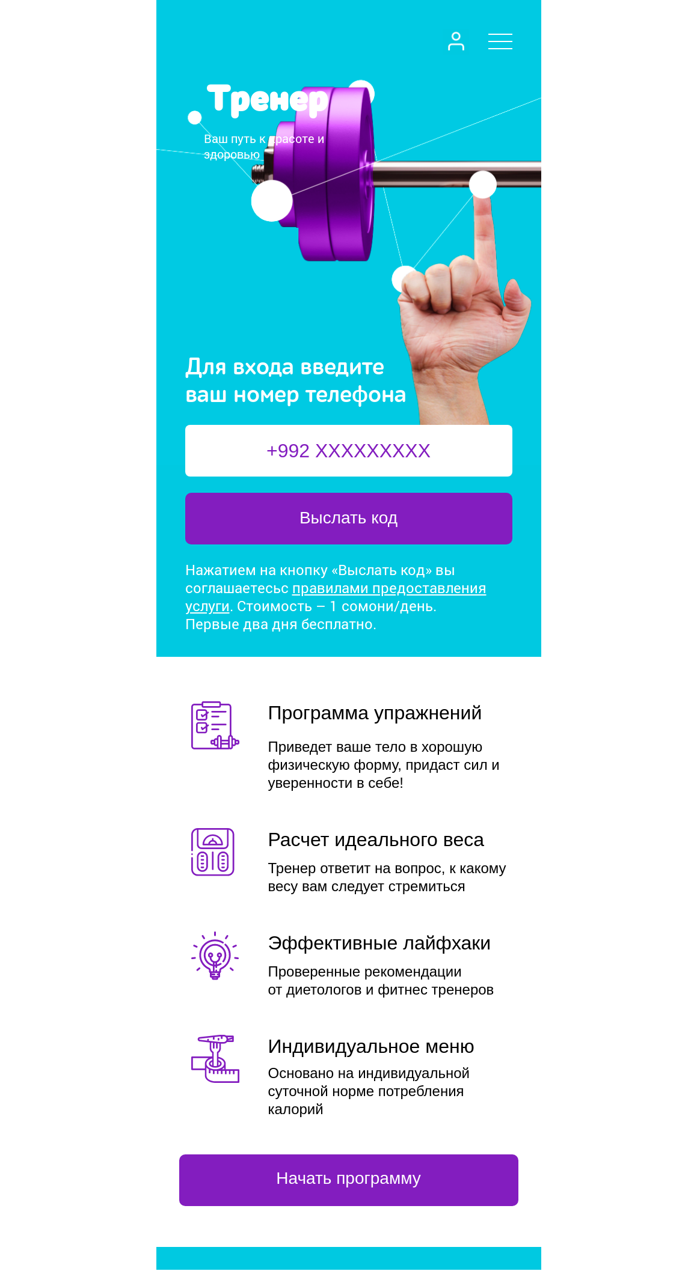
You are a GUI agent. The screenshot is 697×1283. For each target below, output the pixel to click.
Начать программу (348, 1178)
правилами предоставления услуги (336, 596)
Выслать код (348, 517)
